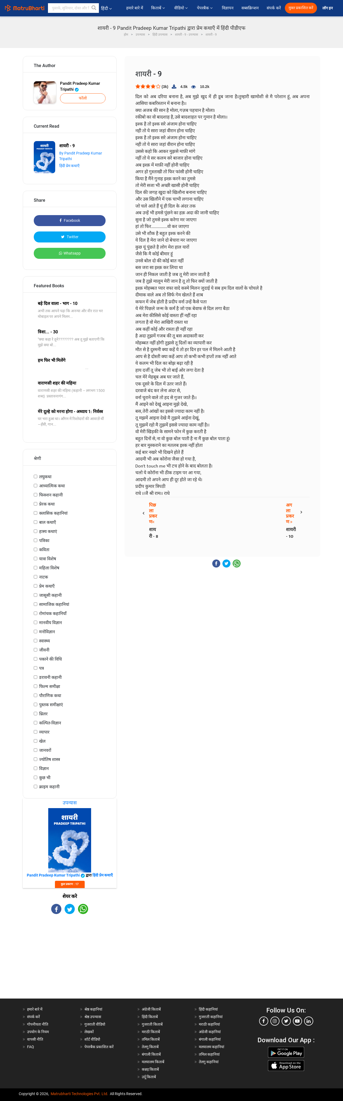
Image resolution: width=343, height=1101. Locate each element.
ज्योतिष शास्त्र (49, 759)
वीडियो (181, 8)
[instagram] (274, 1021)
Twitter (70, 237)
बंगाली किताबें (151, 1054)
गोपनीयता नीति (37, 1024)
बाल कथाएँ (47, 522)
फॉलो (83, 98)
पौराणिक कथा (50, 695)
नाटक (43, 577)
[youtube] (297, 1021)
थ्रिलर (43, 713)
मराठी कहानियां (209, 1024)
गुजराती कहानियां (211, 1017)
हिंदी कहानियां (208, 1009)
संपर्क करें (274, 8)
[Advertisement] (70, 961)
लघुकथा (45, 476)
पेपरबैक (205, 8)
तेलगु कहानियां (209, 1062)
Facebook (69, 220)
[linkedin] (308, 1021)
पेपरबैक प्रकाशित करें (99, 1047)
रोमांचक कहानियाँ (52, 613)
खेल (42, 741)
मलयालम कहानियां (211, 1047)
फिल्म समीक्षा (49, 686)
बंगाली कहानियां (210, 1039)
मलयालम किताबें (153, 1062)
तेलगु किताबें (150, 1047)
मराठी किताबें (151, 1032)
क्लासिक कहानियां (53, 513)
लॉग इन (328, 8)
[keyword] (73, 8)
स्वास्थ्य (44, 640)
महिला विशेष (49, 567)
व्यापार (44, 732)
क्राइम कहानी (49, 786)
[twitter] (286, 1021)
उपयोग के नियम (38, 1032)
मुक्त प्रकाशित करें (301, 8)
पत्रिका (44, 540)
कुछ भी (44, 777)
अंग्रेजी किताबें (151, 1009)
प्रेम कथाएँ (47, 586)
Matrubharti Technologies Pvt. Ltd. (79, 1094)
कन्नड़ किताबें (150, 1069)
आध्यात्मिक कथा (52, 485)
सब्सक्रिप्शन (250, 8)
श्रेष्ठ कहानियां (93, 1009)
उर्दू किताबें (149, 1077)
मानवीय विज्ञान (50, 622)
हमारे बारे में (134, 8)
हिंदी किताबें (150, 1017)
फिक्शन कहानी (51, 495)
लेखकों (89, 1032)
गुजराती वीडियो (94, 1024)
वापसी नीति (35, 1039)
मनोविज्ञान (47, 631)
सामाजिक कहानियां (54, 604)
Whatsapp (70, 253)
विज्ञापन (227, 8)
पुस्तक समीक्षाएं (51, 704)
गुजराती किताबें (152, 1024)
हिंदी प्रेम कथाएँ (69, 166)
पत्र (41, 668)
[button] (94, 8)
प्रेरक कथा (47, 504)
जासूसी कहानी (50, 595)
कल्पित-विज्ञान (50, 723)
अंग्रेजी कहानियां (210, 1032)
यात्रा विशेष (47, 558)
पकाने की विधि (50, 659)
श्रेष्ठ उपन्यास (92, 1017)
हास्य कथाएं (48, 531)
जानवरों (45, 750)
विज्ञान (44, 768)
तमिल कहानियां (209, 1054)
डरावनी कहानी (50, 677)
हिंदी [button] (106, 8)
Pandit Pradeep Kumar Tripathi (80, 86)
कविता (44, 549)
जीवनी (44, 650)
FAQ (30, 1047)
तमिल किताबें (151, 1039)
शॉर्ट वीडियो (92, 1039)
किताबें (158, 8)
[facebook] (263, 1021)
